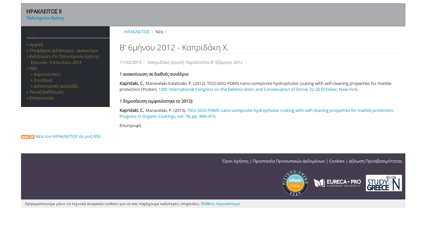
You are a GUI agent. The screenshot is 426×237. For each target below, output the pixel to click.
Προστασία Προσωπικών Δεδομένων (289, 161)
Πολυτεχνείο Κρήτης (45, 18)
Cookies (337, 161)
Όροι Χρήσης (235, 161)
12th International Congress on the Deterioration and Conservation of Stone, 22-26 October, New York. (259, 89)
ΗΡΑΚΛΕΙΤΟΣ (136, 32)
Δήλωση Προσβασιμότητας (375, 161)
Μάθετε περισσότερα (220, 203)
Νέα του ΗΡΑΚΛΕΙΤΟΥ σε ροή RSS (61, 136)
